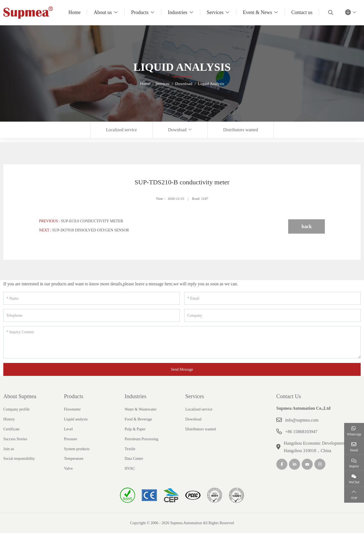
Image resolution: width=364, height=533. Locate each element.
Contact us (302, 12)
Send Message (182, 369)
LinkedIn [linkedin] (294, 464)
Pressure (70, 439)
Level (68, 429)
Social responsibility (19, 459)
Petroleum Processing (141, 439)
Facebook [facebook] (281, 464)
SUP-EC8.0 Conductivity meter (92, 221)
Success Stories (15, 439)
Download (177, 129)
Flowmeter (72, 409)
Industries (178, 12)
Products (140, 12)
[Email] (272, 298)
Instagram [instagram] (319, 464)
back (306, 226)
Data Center (134, 459)
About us (103, 12)
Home (74, 12)
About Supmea (19, 396)
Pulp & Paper (135, 429)
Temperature (74, 459)
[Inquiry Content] (182, 342)
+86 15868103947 (301, 431)
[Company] (272, 315)
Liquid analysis (76, 419)
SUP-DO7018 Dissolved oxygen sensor (90, 230)
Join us (8, 449)
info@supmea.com (301, 420)
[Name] (91, 298)
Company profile (16, 409)
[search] (330, 12)
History (9, 419)
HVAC (130, 468)
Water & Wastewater (141, 409)
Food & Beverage (138, 419)
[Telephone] (91, 315)
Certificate (11, 429)
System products (77, 449)
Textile (130, 449)
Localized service (121, 129)
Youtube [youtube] (307, 464)
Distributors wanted (240, 129)
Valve (68, 468)
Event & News (257, 12)
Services (215, 12)
